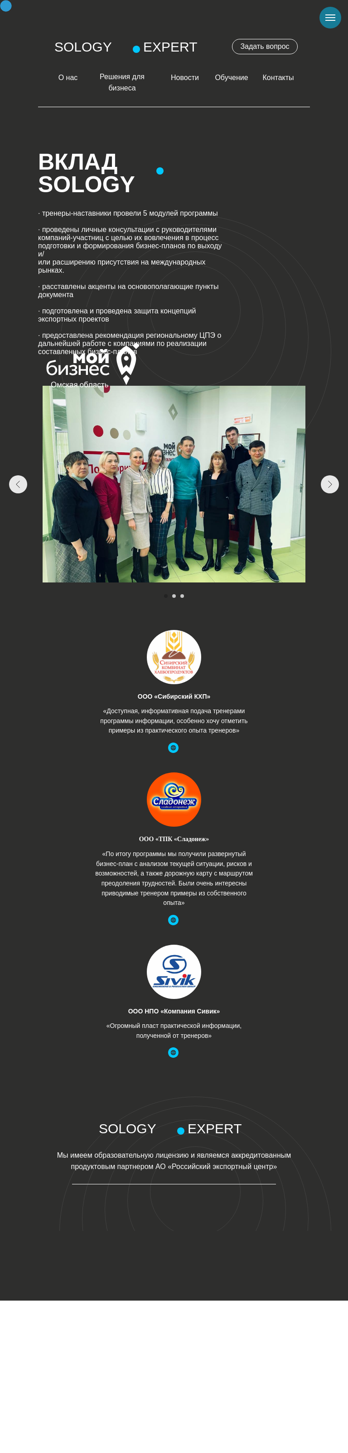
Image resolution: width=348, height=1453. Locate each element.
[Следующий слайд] (330, 484)
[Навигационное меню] (330, 17)
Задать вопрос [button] (264, 46)
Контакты (278, 77)
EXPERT (170, 46)
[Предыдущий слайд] (18, 484)
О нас (68, 77)
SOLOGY (83, 46)
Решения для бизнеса (122, 82)
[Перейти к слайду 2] (174, 596)
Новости (185, 77)
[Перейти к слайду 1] (166, 596)
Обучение (231, 77)
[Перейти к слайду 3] (182, 596)
